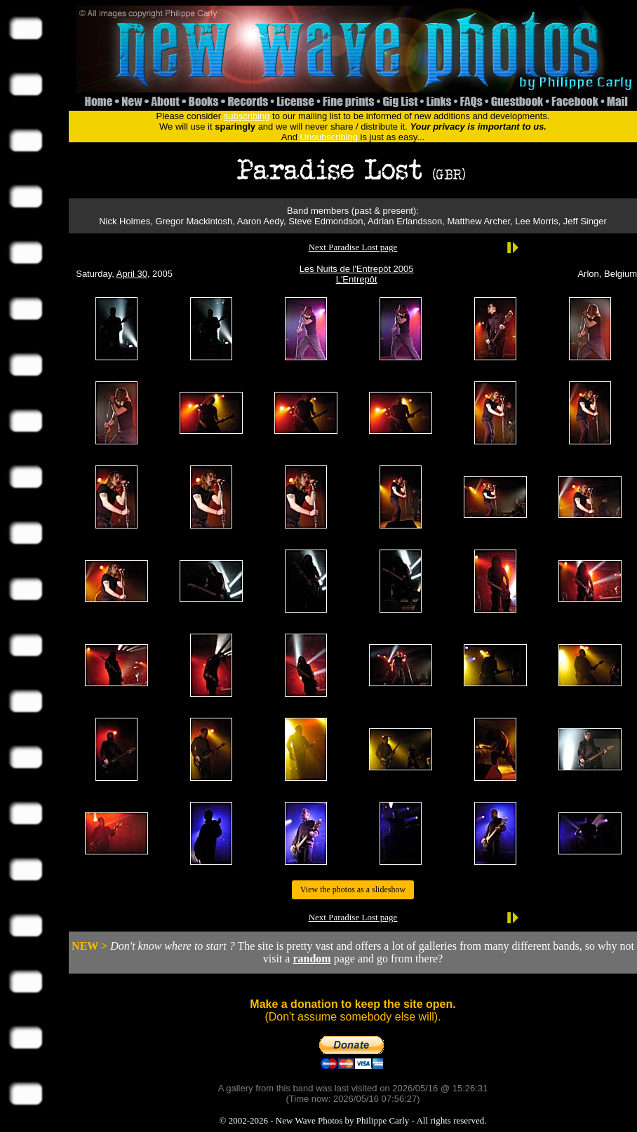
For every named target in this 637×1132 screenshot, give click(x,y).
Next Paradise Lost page (353, 247)
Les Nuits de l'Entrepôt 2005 (357, 269)
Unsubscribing (329, 137)
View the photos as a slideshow (352, 889)
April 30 (131, 273)
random (311, 958)
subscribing (247, 116)
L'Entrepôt (356, 279)
